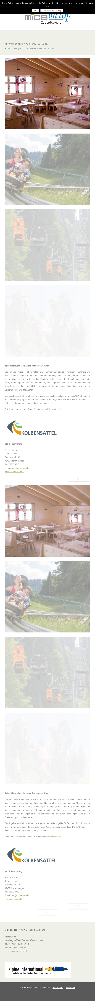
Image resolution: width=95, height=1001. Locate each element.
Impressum (70, 987)
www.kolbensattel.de (51, 409)
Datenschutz (58, 987)
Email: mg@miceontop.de (16, 951)
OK (35, 10)
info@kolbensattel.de (21, 468)
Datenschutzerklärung (51, 10)
